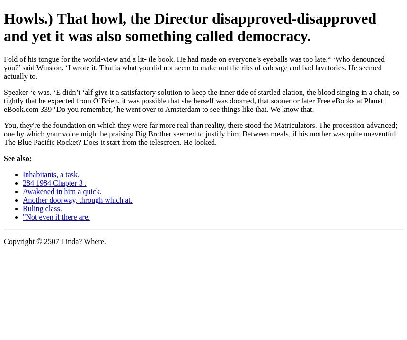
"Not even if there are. (56, 217)
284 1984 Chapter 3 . (55, 183)
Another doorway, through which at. (78, 200)
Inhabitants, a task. (51, 174)
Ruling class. (42, 208)
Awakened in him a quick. (62, 191)
